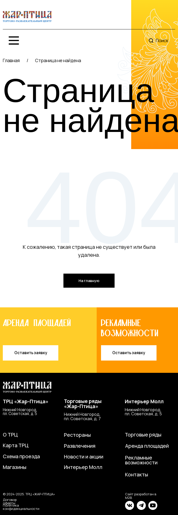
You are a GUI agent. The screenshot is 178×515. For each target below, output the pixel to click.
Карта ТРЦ (15, 445)
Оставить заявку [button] (30, 352)
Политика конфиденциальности (21, 507)
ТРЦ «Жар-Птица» (25, 401)
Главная (11, 60)
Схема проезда (21, 456)
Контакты (136, 474)
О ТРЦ (10, 434)
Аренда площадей (147, 445)
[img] (27, 17)
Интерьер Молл (144, 401)
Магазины (14, 467)
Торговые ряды (143, 434)
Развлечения (79, 445)
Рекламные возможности (141, 460)
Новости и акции (83, 456)
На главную (89, 280)
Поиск (162, 40)
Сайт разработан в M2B (140, 496)
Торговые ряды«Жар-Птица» (83, 404)
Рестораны (77, 434)
